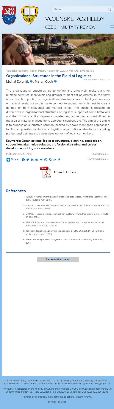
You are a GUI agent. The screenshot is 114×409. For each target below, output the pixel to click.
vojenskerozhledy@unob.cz (96, 383)
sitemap (52, 401)
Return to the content (58, 259)
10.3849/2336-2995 (97, 391)
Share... (14, 160)
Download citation (98, 159)
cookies (62, 401)
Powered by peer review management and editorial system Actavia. (57, 396)
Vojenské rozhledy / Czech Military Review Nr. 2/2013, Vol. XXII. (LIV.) (45, 70)
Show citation (101, 154)
